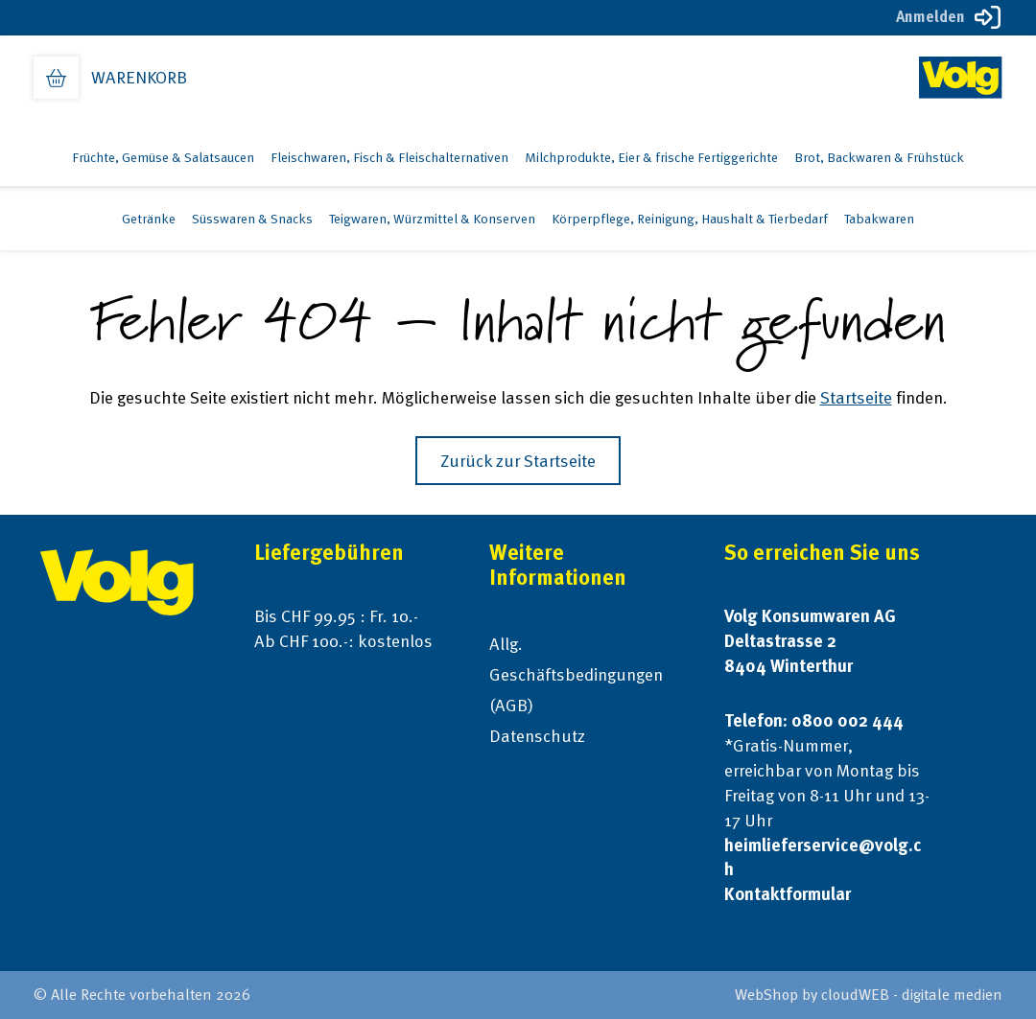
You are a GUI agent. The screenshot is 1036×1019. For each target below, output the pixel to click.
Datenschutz (537, 736)
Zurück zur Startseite (518, 461)
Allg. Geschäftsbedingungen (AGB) (576, 674)
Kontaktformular (787, 894)
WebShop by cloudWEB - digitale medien (868, 994)
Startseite (856, 397)
